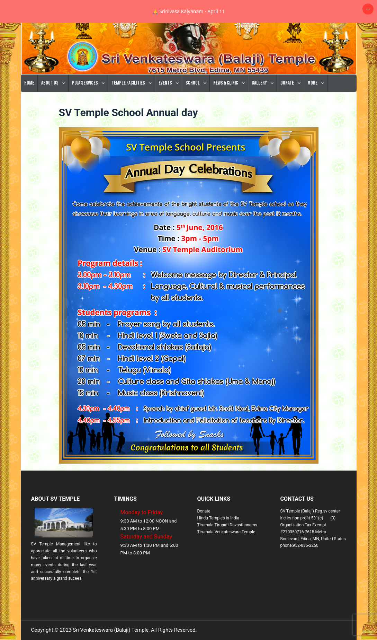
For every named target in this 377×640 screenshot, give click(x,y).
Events (170, 106)
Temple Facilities (132, 106)
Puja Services (89, 106)
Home (29, 106)
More (317, 106)
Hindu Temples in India (218, 540)
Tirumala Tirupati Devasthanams (227, 547)
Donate (291, 106)
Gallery (264, 106)
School (197, 106)
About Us (54, 106)
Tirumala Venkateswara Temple (226, 554)
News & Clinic (230, 106)
